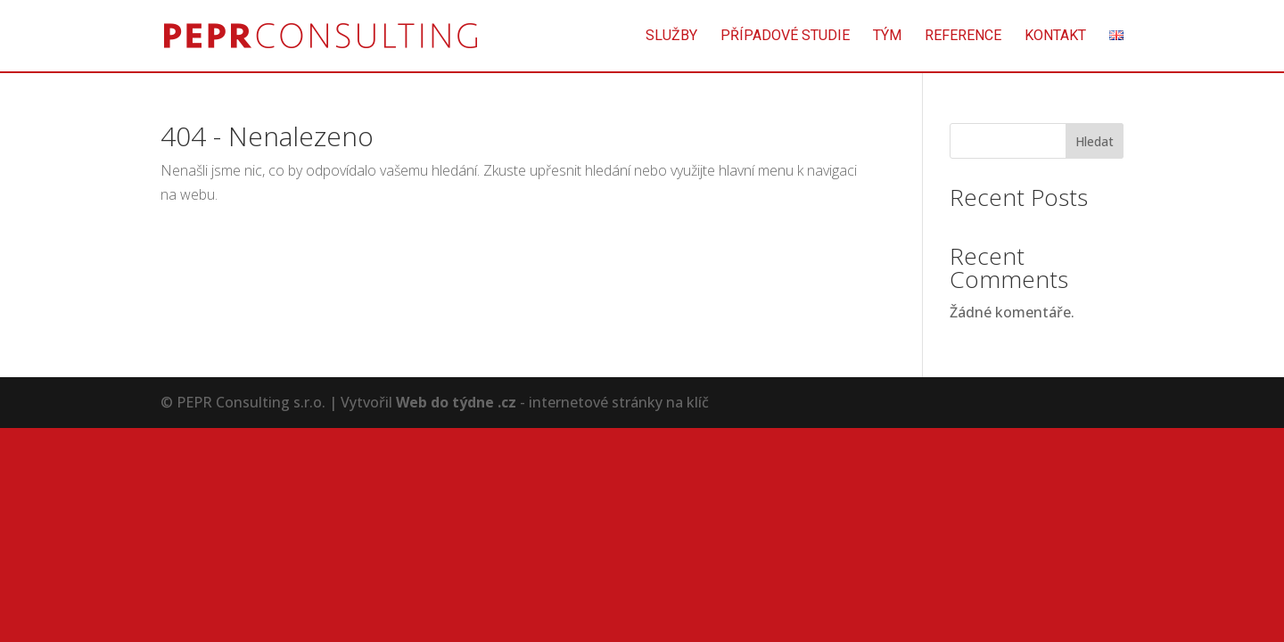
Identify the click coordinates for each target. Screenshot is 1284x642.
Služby (671, 36)
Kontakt (1055, 36)
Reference (963, 36)
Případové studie (785, 36)
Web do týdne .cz (456, 402)
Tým (887, 36)
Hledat (1094, 141)
